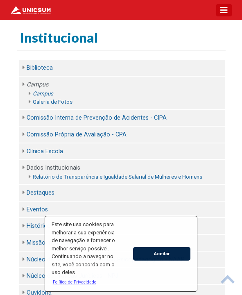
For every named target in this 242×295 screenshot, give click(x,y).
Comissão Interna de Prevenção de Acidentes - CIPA (97, 117)
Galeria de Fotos (52, 101)
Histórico (39, 225)
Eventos (37, 209)
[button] (74, 282)
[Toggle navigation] (224, 10)
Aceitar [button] (162, 253)
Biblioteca (40, 67)
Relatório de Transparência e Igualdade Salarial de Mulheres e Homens (117, 176)
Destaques (40, 192)
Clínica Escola (45, 151)
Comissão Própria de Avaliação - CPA (77, 134)
